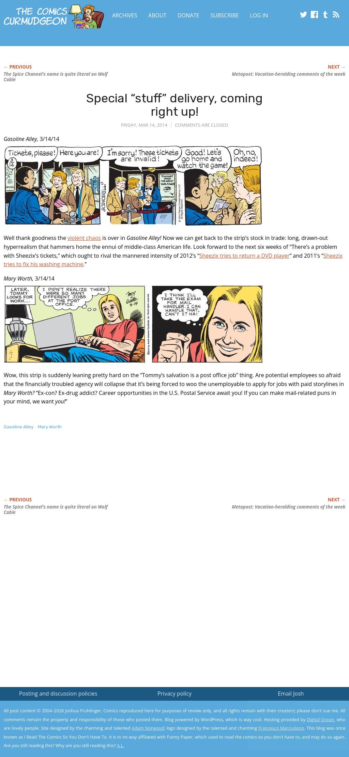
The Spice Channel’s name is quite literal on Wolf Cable (56, 77)
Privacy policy (174, 693)
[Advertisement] (128, 470)
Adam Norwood (148, 728)
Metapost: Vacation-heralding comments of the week (288, 74)
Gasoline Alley (18, 426)
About (157, 15)
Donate (188, 15)
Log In (259, 15)
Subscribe (225, 15)
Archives (124, 15)
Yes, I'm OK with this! (291, 731)
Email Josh (291, 693)
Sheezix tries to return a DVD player (244, 255)
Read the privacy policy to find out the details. (288, 714)
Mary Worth (50, 426)
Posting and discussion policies (58, 693)
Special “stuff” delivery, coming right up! (174, 105)
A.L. (120, 745)
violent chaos (84, 238)
